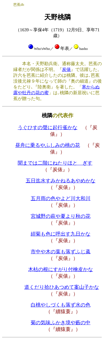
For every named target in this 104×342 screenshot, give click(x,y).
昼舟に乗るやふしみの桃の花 (47, 145)
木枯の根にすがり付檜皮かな (60, 269)
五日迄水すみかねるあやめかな (60, 180)
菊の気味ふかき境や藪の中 (60, 322)
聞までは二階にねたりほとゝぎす (55, 163)
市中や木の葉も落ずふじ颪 (60, 251)
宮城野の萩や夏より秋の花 (60, 216)
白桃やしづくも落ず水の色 (60, 305)
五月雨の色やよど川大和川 (60, 198)
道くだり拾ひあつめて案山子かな (61, 287)
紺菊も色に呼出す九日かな (60, 234)
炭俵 (66, 69)
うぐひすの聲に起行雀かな (47, 127)
